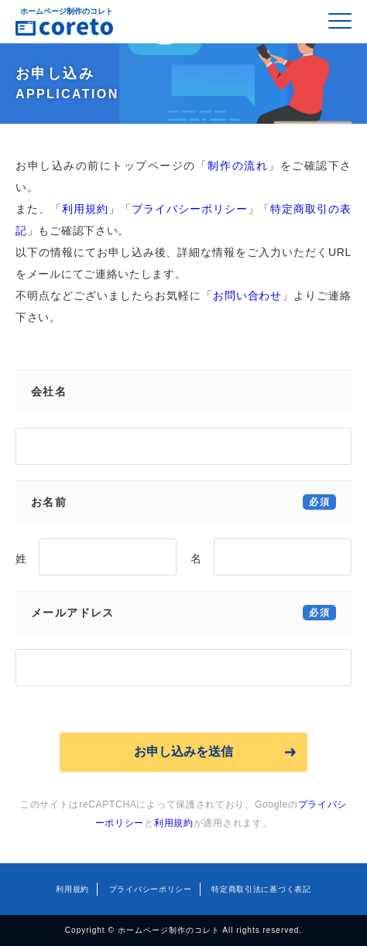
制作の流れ (238, 165)
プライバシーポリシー (190, 209)
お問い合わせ (248, 295)
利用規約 (85, 209)
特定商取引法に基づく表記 (260, 889)
